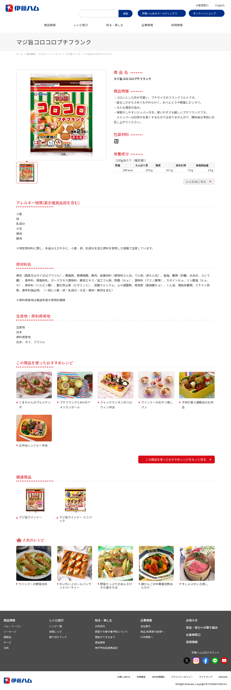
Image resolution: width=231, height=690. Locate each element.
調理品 (7, 637)
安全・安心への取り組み (202, 627)
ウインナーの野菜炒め (32, 584)
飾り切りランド (58, 637)
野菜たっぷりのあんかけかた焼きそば (116, 585)
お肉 (6, 648)
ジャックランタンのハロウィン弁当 (116, 404)
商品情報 (50, 25)
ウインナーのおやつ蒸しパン (157, 404)
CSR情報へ (146, 637)
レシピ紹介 (81, 25)
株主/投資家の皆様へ (152, 631)
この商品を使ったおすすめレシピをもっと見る (175, 459)
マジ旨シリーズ (72, 53)
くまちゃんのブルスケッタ (35, 404)
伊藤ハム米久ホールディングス (159, 13)
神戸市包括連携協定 (106, 648)
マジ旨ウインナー (30, 517)
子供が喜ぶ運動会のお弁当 (197, 404)
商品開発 (100, 642)
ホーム (19, 53)
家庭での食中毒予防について (111, 631)
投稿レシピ (55, 631)
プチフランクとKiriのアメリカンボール (75, 404)
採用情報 (177, 25)
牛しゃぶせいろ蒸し (195, 584)
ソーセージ (56, 53)
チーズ (7, 642)
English (220, 5)
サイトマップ (205, 676)
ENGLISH (223, 676)
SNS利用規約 (158, 676)
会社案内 (145, 626)
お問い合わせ (123, 676)
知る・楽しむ (114, 25)
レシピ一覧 (55, 626)
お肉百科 (100, 626)
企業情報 (147, 25)
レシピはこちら (196, 181)
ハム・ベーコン (12, 626)
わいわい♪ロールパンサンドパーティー (75, 585)
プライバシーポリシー (182, 676)
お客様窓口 (202, 5)
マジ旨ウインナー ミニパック (75, 519)
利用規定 (141, 676)
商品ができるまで (105, 637)
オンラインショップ (204, 13)
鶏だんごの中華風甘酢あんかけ (157, 585)
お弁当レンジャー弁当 (33, 445)
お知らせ (192, 620)
